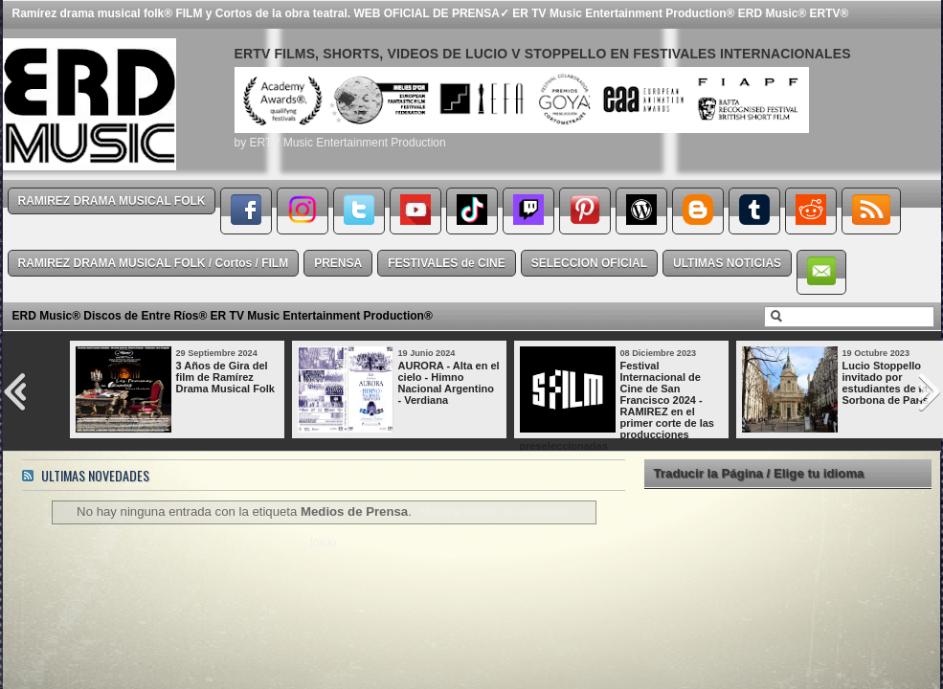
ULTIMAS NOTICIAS (727, 263)
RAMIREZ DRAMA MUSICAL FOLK (112, 201)
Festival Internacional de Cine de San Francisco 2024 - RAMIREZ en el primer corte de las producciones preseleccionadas (617, 406)
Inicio (322, 542)
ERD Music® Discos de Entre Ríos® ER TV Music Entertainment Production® (222, 315)
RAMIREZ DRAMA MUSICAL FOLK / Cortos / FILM (153, 263)
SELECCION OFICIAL (589, 263)
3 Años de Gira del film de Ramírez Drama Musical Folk (225, 377)
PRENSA (338, 263)
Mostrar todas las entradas (495, 511)
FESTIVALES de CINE (446, 263)
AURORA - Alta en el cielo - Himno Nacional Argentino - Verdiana (449, 383)
